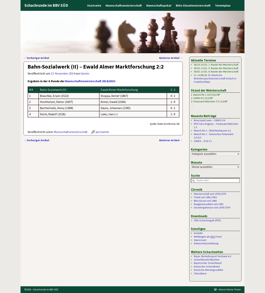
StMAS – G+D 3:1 (203, 141)
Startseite (94, 5)
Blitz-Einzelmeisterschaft (193, 5)
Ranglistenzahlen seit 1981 (209, 204)
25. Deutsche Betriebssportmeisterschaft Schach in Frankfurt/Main (215, 78)
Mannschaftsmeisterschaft (124, 5)
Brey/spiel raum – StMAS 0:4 (209, 120)
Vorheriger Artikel (36, 58)
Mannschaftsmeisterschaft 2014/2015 (90, 81)
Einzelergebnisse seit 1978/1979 (212, 207)
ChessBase (200, 273)
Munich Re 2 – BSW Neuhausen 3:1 (212, 130)
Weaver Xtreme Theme (230, 289)
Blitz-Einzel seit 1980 (205, 200)
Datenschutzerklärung (206, 243)
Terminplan (222, 5)
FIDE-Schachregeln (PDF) (207, 220)
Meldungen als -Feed (208, 236)
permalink (102, 132)
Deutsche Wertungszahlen (208, 270)
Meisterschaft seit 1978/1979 (210, 194)
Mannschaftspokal (158, 5)
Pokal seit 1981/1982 (205, 197)
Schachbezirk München (206, 259)
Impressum (200, 240)
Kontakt (198, 233)
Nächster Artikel (171, 58)
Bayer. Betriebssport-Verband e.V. (212, 256)
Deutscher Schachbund (207, 266)
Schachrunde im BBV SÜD (46, 5)
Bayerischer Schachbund (208, 263)
